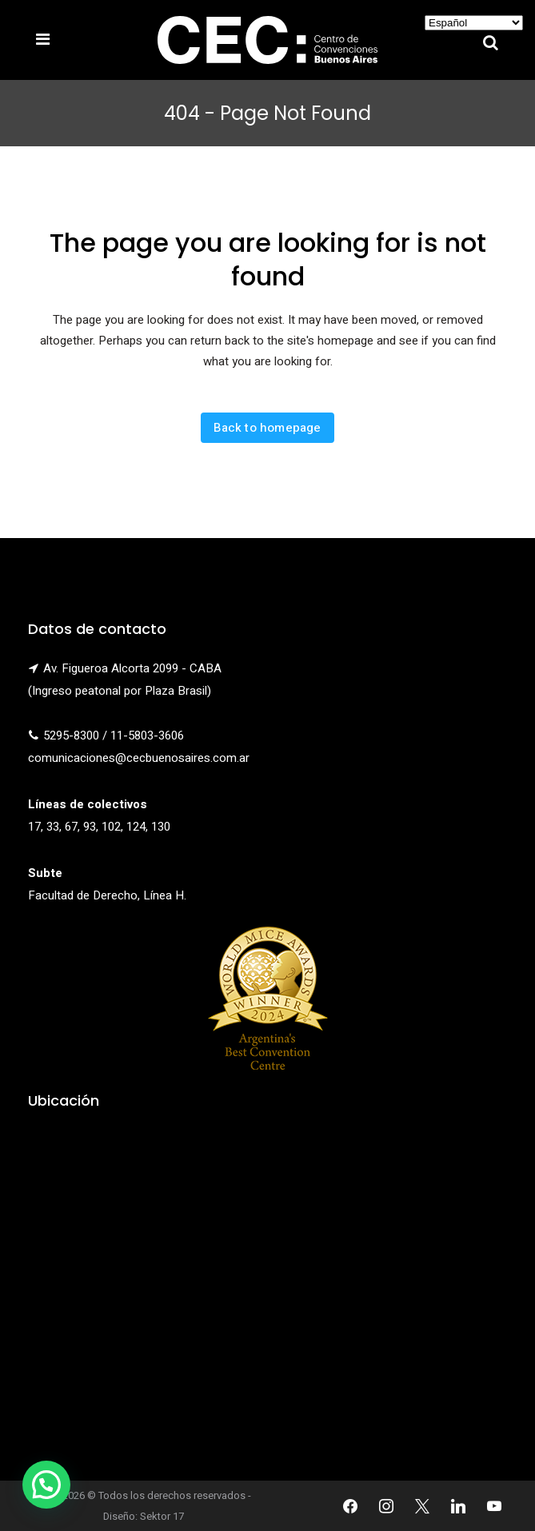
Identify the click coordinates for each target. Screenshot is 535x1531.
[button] (46, 1485)
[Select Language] (474, 22)
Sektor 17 (162, 1516)
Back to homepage (267, 428)
